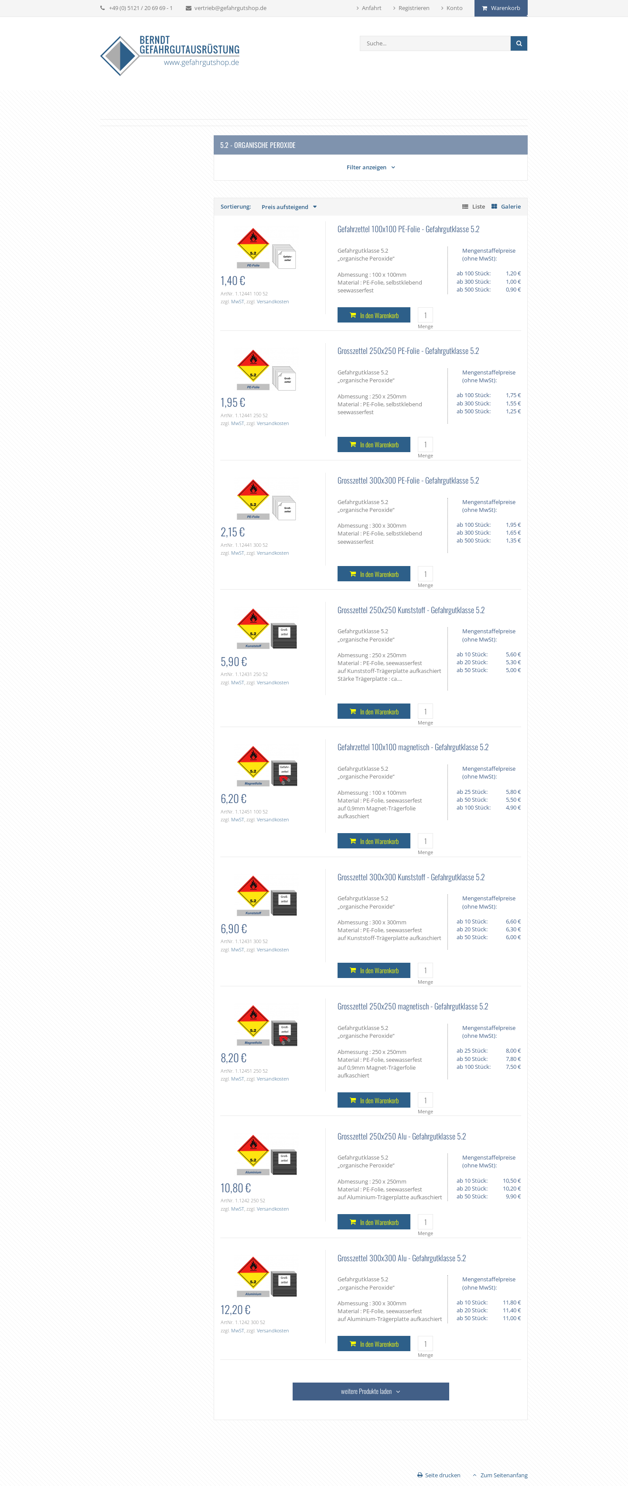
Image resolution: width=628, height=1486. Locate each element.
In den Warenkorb (379, 315)
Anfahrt (372, 8)
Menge (425, 326)
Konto (455, 8)
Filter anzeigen (366, 167)
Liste (478, 206)
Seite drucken (443, 1475)
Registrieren (414, 8)
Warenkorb (505, 8)
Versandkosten (273, 301)
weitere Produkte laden (366, 1391)
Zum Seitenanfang (504, 1475)
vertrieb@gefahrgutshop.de (230, 8)
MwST (237, 301)
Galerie (511, 206)
